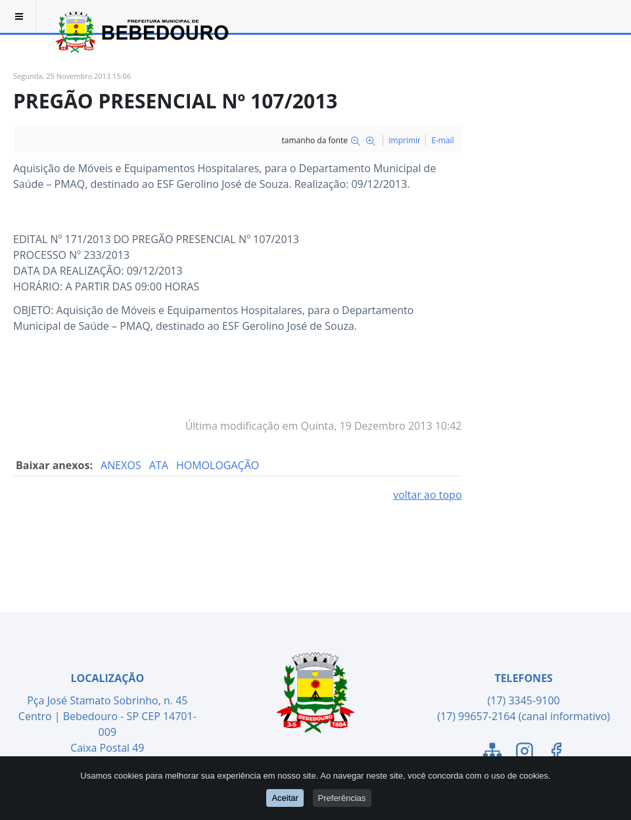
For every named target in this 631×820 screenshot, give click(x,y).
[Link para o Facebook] (556, 753)
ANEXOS (122, 465)
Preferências (342, 798)
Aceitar (284, 798)
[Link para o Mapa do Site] (492, 753)
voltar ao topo (427, 495)
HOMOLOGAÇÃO (217, 465)
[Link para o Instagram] (524, 753)
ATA (160, 465)
